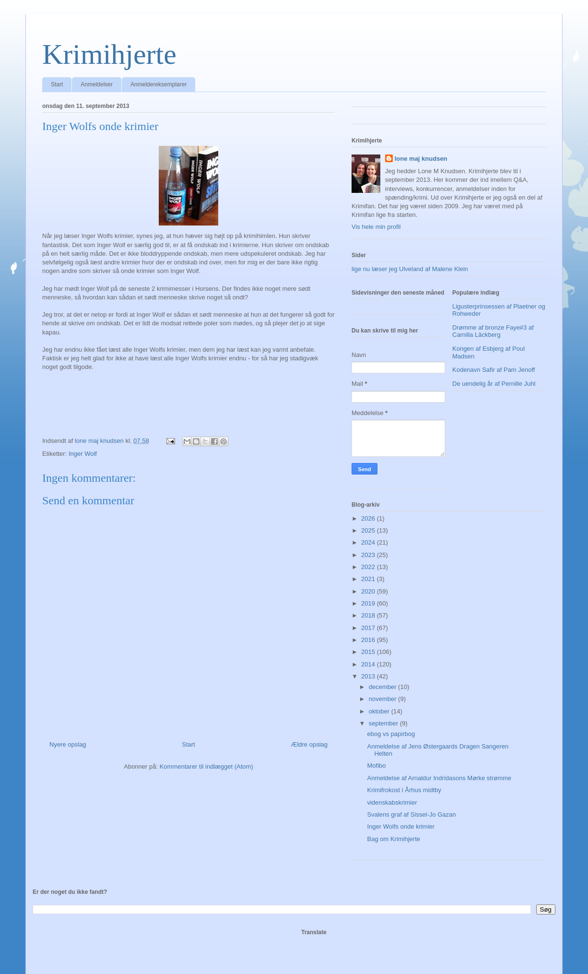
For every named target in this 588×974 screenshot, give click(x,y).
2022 (369, 566)
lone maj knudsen (421, 158)
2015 (369, 651)
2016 (369, 639)
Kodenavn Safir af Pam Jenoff (493, 369)
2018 (369, 615)
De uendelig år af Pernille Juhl (493, 383)
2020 (369, 591)
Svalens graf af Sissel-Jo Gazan (411, 814)
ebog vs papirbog (391, 733)
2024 (369, 542)
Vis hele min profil (376, 226)
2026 (369, 518)
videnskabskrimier (392, 802)
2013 (369, 676)
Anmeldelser (97, 84)
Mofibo (376, 765)
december (383, 686)
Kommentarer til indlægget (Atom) (206, 766)
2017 (369, 627)
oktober (380, 711)
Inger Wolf (83, 453)
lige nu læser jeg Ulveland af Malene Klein (410, 269)
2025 (369, 530)
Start (57, 84)
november (383, 698)
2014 (369, 664)
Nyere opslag (67, 744)
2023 (369, 554)
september (384, 723)
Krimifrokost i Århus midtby (404, 790)
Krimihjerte (109, 54)
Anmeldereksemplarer (158, 84)
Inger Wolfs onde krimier (401, 826)
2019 (369, 603)
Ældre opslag (309, 744)
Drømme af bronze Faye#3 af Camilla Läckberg (493, 331)
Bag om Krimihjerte (393, 839)
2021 (369, 578)
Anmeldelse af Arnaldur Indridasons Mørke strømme (439, 778)
